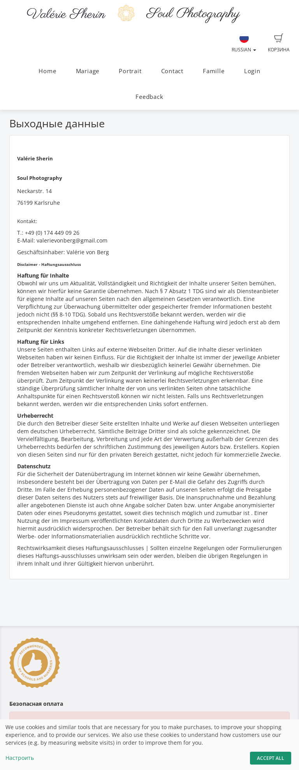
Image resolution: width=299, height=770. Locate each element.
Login (252, 71)
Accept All (270, 758)
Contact (172, 71)
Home (47, 71)
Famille (213, 71)
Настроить (19, 757)
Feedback (149, 97)
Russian (244, 43)
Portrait (130, 71)
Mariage (87, 71)
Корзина (279, 43)
